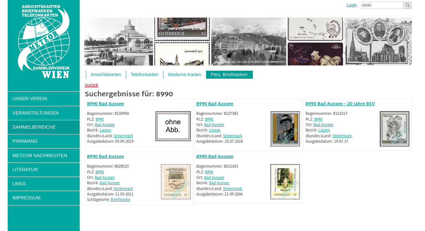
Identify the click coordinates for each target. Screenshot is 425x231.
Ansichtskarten (106, 74)
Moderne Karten (184, 74)
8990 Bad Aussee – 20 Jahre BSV (340, 104)
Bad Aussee (105, 125)
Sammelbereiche (34, 127)
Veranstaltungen (35, 113)
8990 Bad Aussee (105, 104)
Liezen (105, 130)
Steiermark (123, 136)
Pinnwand (24, 141)
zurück (91, 85)
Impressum (26, 197)
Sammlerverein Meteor (43, 42)
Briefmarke (120, 200)
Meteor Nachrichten (39, 155)
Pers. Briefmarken (229, 74)
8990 (100, 119)
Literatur (25, 169)
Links (19, 183)
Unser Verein (29, 98)
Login (352, 5)
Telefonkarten (144, 74)
